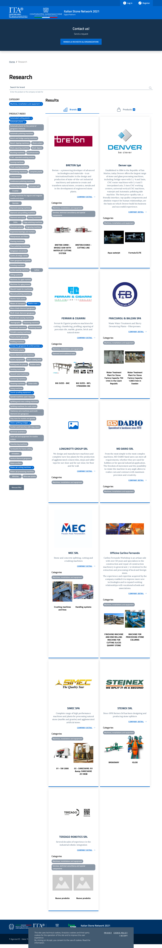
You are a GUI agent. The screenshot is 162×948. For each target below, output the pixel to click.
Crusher (15, 191)
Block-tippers (37, 148)
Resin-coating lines (34, 360)
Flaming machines (17, 242)
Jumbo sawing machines (19, 270)
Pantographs (15, 323)
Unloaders (15, 454)
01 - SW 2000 (62, 771)
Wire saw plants (29, 477)
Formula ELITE (134, 253)
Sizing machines (16, 389)
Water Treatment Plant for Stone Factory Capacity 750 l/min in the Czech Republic (114, 379)
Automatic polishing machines (21, 134)
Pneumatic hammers (18, 328)
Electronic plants (16, 227)
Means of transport (17, 304)
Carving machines (17, 162)
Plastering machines (31, 323)
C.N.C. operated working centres (22, 158)
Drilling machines (34, 218)
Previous (49, 237)
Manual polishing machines (20, 294)
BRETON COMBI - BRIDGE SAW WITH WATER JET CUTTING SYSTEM (62, 250)
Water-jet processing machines (22, 472)
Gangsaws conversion (18, 251)
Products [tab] (126, 110)
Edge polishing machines (32, 222)
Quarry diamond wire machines (22, 355)
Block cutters (38, 143)
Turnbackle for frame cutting (21, 449)
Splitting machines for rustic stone (23, 407)
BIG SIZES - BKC (62, 384)
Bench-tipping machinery (19, 143)
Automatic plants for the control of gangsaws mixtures (23, 128)
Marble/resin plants (18, 299)
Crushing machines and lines (62, 611)
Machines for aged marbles (20, 280)
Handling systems (83, 609)
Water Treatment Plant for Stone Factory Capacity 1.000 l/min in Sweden (134, 379)
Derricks (15, 203)
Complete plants (36, 172)
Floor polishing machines (19, 246)
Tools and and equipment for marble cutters (24, 438)
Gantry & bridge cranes (19, 256)
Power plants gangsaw (19, 337)
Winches (15, 477)
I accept (123, 936)
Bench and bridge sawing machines (23, 138)
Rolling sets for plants (18, 365)
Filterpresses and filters (19, 237)
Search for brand (18, 87)
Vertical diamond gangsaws (20, 459)
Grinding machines (17, 265)
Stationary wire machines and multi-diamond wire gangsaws (24, 413)
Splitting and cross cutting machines (24, 402)
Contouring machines (18, 186)
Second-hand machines (19, 374)
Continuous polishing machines (22, 181)
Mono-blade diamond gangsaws (22, 308)
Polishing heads (35, 328)
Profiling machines (17, 342)
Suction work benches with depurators (25, 427)
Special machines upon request (22, 397)
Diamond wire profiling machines (22, 213)
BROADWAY (114, 765)
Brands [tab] (72, 110)
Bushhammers (33, 153)
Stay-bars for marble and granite (22, 419)
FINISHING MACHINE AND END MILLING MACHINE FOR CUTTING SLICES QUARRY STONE (113, 642)
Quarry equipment (17, 360)
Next (97, 237)
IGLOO (135, 765)
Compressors (15, 177)
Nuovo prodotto (62, 901)
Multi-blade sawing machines (21, 318)
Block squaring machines (19, 148)
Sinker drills (32, 384)
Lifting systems (16, 275)
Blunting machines (17, 153)
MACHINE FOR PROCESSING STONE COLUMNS (135, 639)
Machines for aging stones (20, 285)
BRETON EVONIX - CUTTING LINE (83, 247)
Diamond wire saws (17, 218)
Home (12, 61)
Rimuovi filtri (16, 488)
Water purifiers (16, 463)
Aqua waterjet (114, 253)
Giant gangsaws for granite (20, 261)
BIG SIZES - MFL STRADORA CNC (83, 386)
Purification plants (17, 350)
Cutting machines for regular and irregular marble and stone (26, 197)
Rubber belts (35, 365)
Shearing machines (17, 384)
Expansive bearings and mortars (22, 232)
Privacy (108, 933)
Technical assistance (18, 432)
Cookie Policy (121, 933)
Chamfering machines (18, 172)
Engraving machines (33, 227)
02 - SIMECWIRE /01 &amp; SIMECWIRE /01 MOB (83, 774)
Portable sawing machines (20, 332)
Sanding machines (17, 369)
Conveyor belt (34, 186)
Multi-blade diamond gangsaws (22, 313)
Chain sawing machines (19, 167)
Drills (15, 222)
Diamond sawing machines (20, 208)
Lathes (36, 270)
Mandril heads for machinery (21, 289)
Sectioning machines (18, 379)
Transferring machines (18, 444)
